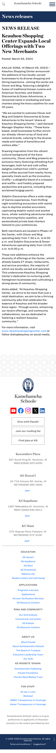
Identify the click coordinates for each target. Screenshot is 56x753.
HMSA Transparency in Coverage (28, 700)
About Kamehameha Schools (28, 646)
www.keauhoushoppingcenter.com (24, 331)
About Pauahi (28, 642)
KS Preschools (28, 570)
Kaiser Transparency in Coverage (28, 704)
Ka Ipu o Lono (28, 692)
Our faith (28, 659)
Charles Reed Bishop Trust (28, 677)
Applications (28, 594)
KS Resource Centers (28, 602)
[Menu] (51, 4)
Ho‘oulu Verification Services (28, 598)
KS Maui (28, 565)
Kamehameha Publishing (27, 669)
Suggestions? (39, 744)
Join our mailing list (28, 431)
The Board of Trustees (28, 650)
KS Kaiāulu (28, 623)
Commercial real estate (28, 619)
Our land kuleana (28, 615)
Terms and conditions (20, 744)
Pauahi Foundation (28, 673)
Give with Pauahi (28, 421)
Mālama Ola (28, 574)
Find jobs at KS (28, 440)
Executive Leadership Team (28, 654)
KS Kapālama (28, 561)
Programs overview (28, 590)
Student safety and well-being (28, 578)
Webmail (28, 696)
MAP (27, 491)
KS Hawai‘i (28, 557)
